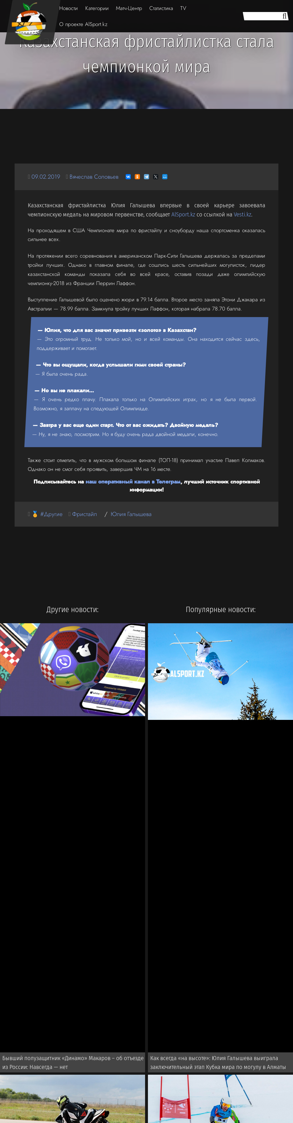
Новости (68, 8)
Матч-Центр (129, 8)
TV (183, 8)
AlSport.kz (183, 214)
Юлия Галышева (133, 513)
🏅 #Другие (47, 513)
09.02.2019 (46, 176)
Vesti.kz (242, 214)
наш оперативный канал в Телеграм (133, 481)
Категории (97, 8)
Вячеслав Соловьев (96, 176)
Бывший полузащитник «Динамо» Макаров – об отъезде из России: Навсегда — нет (74, 1062)
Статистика (161, 8)
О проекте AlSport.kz (83, 24)
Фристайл (85, 513)
